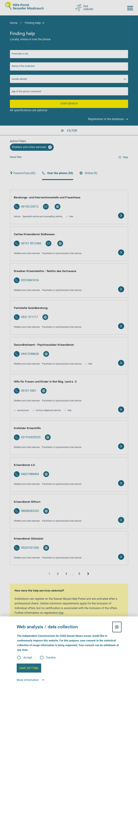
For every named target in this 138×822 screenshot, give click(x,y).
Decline (51, 657)
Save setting (28, 668)
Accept (27, 657)
